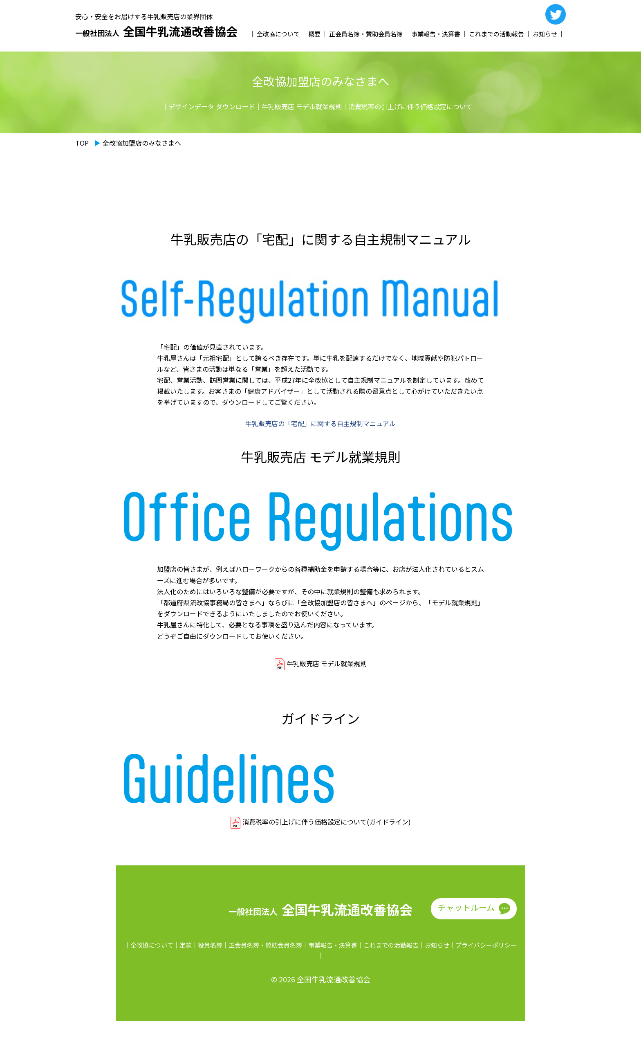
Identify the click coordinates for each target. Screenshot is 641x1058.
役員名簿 (210, 945)
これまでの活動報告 (496, 33)
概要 (314, 33)
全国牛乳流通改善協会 (156, 31)
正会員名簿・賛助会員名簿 (366, 33)
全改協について (278, 33)
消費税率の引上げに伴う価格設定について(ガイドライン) (326, 822)
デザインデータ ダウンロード (211, 106)
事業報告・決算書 (435, 33)
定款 (185, 945)
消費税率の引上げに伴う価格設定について (410, 106)
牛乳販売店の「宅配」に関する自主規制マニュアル (320, 423)
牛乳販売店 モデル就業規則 (302, 106)
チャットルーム (466, 907)
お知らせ (545, 33)
